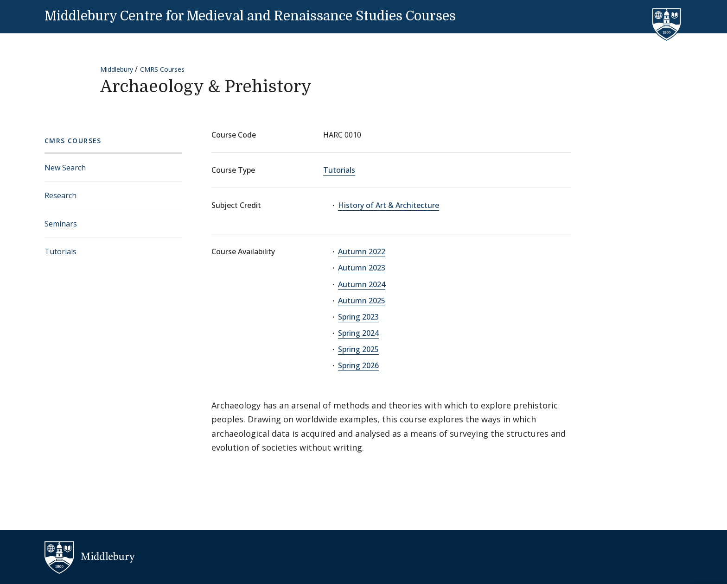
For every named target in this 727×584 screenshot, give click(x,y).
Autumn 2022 (361, 251)
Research (61, 195)
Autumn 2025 (361, 300)
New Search (65, 168)
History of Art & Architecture (388, 205)
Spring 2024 (358, 333)
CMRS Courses (162, 69)
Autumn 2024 (361, 284)
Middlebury (116, 69)
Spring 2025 (358, 349)
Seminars (61, 224)
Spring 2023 (358, 317)
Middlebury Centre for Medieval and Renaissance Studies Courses (250, 16)
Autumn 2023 (361, 268)
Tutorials (61, 251)
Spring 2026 (358, 365)
